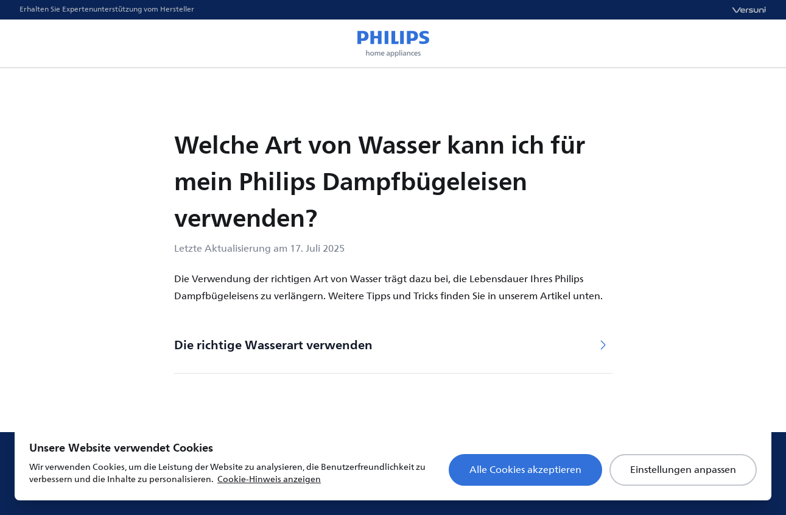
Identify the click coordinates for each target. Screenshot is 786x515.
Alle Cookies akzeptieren (525, 470)
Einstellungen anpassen (683, 470)
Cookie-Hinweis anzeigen (269, 479)
